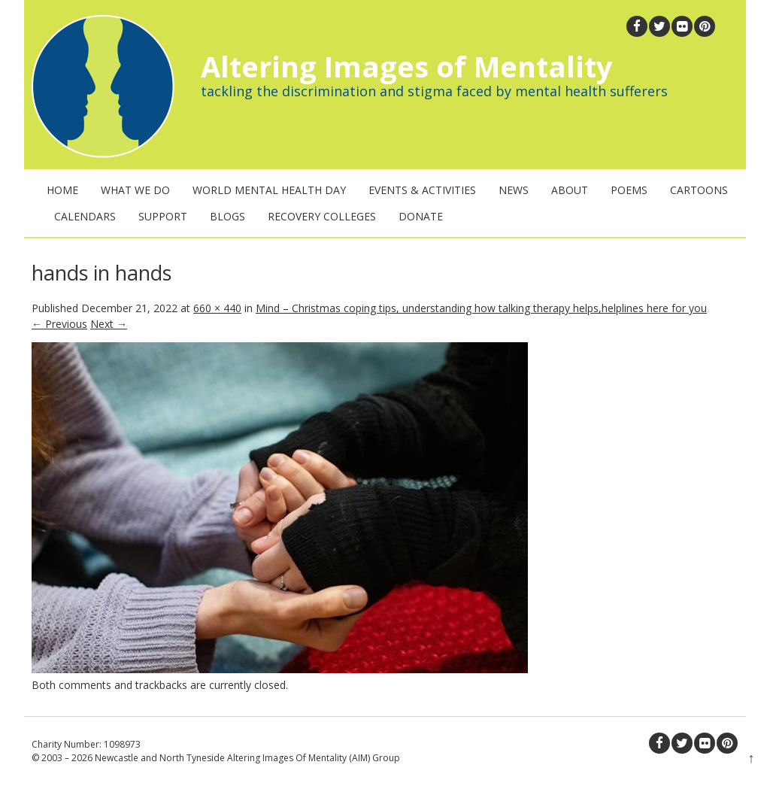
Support (162, 216)
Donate (421, 216)
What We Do (135, 190)
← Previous (59, 324)
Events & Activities (422, 190)
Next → (108, 324)
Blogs (227, 216)
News (514, 190)
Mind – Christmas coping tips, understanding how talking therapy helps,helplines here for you (481, 308)
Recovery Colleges (322, 216)
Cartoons (699, 190)
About (569, 190)
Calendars (85, 216)
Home (62, 190)
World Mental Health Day (269, 190)
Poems (629, 190)
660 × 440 (217, 308)
